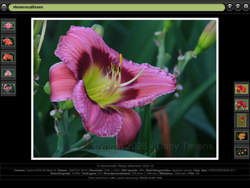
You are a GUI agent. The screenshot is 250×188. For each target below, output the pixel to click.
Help (159, 177)
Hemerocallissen (28, 7)
